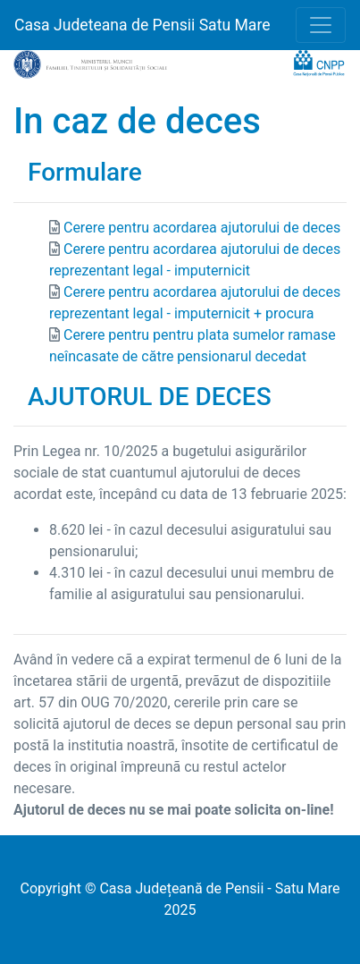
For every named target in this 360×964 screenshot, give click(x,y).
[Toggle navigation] (321, 25)
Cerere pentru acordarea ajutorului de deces (201, 227)
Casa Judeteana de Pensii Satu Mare (142, 25)
